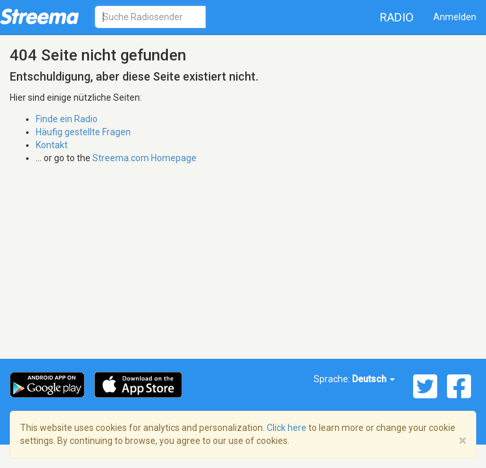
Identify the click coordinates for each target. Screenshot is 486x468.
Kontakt (52, 145)
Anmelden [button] (454, 17)
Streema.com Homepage (144, 158)
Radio (397, 17)
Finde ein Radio (67, 119)
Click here (286, 427)
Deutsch (373, 379)
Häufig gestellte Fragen (83, 132)
